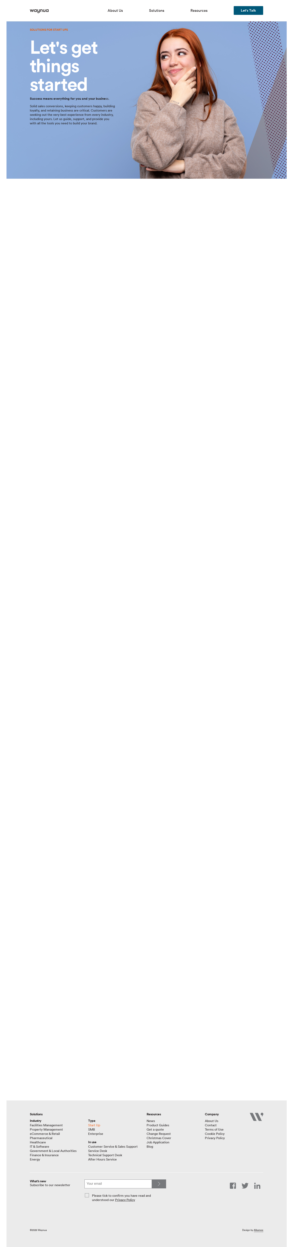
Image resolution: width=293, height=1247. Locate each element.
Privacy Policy (125, 1200)
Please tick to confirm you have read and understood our (121, 1197)
